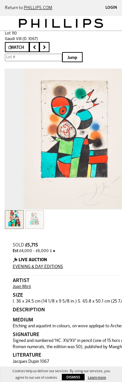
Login (111, 8)
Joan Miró (22, 287)
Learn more (97, 377)
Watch (17, 48)
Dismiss (73, 377)
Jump (72, 58)
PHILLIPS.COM (38, 8)
